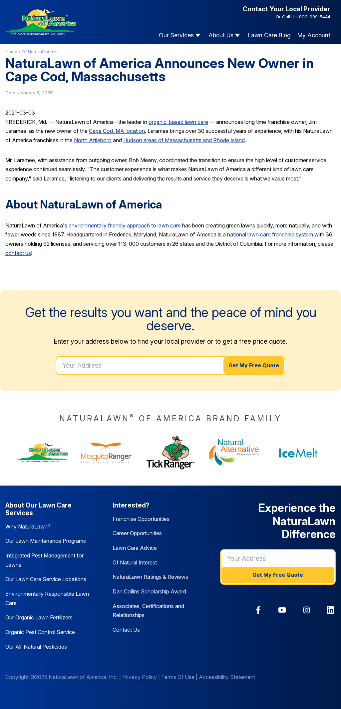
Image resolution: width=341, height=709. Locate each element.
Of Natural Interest (41, 51)
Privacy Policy (139, 677)
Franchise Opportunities (141, 519)
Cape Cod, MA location (117, 131)
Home (11, 51)
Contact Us (126, 629)
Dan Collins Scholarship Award (149, 591)
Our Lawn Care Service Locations (45, 579)
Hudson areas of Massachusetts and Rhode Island (184, 140)
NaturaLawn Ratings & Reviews (150, 576)
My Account (313, 35)
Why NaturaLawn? (27, 526)
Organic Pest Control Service (40, 632)
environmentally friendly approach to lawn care (125, 225)
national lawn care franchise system (270, 234)
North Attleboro (93, 140)
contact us (18, 253)
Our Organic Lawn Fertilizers (39, 617)
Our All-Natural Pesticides (36, 646)
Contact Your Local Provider (286, 9)
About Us (220, 35)
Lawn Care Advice (135, 547)
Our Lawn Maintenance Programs (45, 540)
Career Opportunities (137, 533)
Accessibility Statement (227, 677)
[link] (258, 610)
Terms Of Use (177, 677)
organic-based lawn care (178, 122)
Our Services (176, 35)
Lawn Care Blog (269, 35)
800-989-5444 (314, 16)
